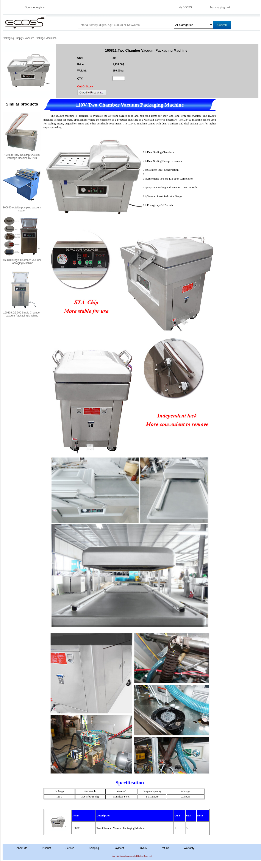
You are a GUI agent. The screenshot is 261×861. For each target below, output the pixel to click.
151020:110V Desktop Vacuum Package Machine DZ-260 (22, 157)
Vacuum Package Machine (40, 38)
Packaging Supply (12, 38)
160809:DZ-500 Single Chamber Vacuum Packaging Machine (22, 314)
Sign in (29, 7)
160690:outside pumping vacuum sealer (22, 209)
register (40, 7)
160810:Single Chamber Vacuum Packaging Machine (22, 262)
